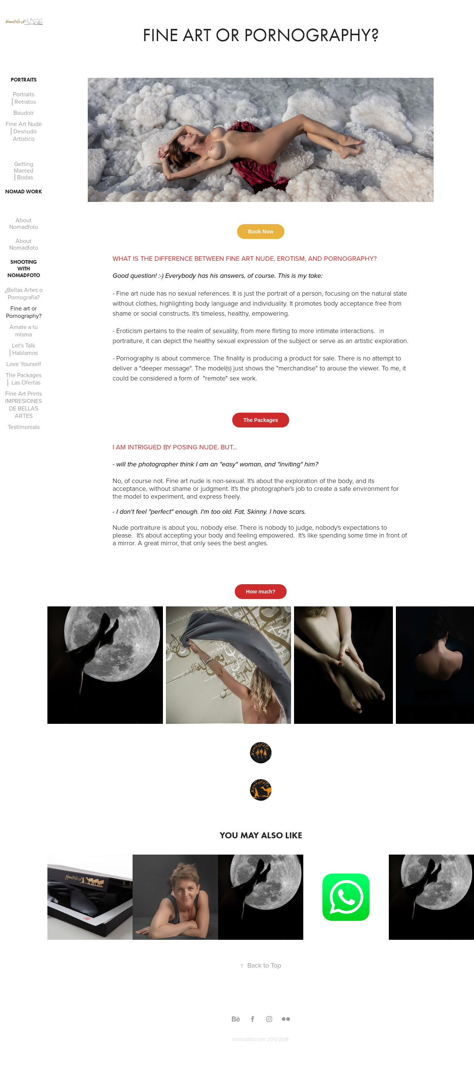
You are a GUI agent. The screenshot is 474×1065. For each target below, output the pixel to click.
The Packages (260, 420)
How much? (260, 592)
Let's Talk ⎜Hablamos (23, 349)
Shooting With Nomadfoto (23, 269)
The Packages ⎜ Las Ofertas (23, 378)
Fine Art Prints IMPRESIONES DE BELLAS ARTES (23, 404)
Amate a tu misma (24, 330)
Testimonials (24, 427)
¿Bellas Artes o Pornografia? (24, 293)
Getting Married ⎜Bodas (23, 170)
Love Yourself (23, 364)
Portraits (24, 80)
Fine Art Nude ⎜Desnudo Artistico (24, 131)
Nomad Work (23, 192)
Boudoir (23, 113)
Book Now (260, 231)
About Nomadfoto (23, 223)
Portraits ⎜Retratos (23, 98)
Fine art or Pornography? (23, 312)
